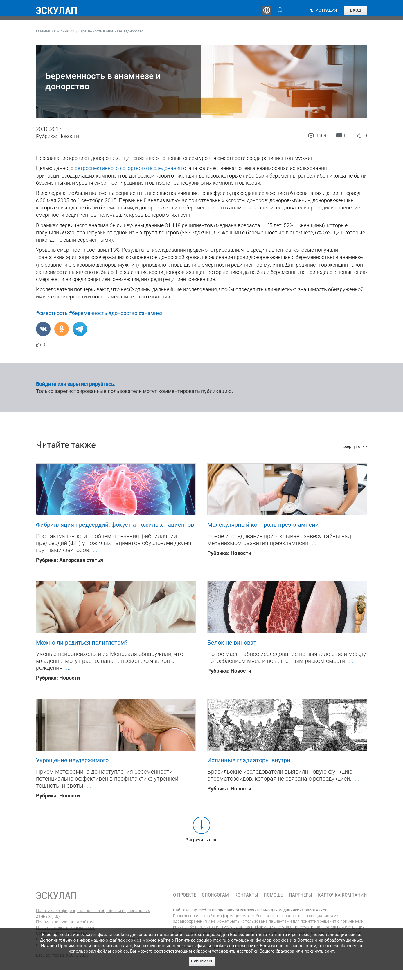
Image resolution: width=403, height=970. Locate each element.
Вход (355, 10)
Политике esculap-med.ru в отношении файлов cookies (232, 940)
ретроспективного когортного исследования (128, 168)
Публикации (203, 10)
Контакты (246, 895)
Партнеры (300, 895)
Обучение (127, 10)
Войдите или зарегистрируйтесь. (76, 384)
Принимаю (201, 961)
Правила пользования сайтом (65, 922)
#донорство (122, 313)
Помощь (273, 895)
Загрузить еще (201, 840)
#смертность (52, 313)
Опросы (240, 10)
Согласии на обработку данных (329, 940)
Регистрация (322, 10)
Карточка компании (342, 895)
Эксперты (163, 10)
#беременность (88, 313)
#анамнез (150, 313)
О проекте (184, 895)
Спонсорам (215, 895)
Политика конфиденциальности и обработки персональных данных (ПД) (93, 913)
